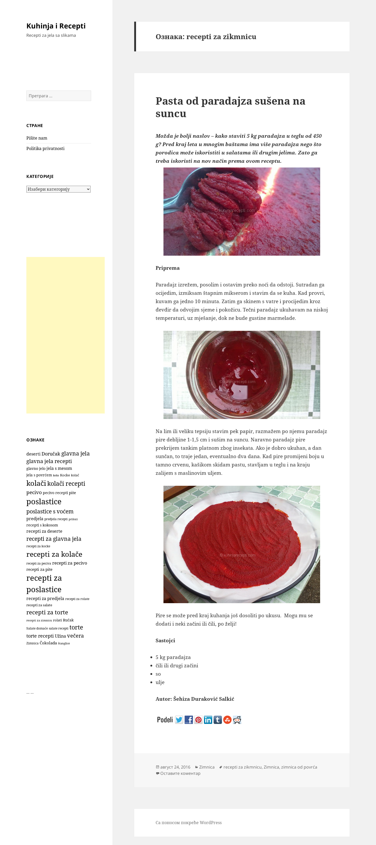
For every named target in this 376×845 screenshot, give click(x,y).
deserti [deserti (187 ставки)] (33, 454)
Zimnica (207, 767)
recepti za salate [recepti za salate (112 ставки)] (39, 605)
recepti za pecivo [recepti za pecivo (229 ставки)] (69, 563)
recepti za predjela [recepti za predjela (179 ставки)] (45, 598)
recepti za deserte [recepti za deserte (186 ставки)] (44, 531)
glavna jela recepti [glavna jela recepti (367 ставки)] (49, 461)
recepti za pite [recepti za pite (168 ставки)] (39, 569)
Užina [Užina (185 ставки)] (60, 636)
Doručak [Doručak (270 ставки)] (51, 454)
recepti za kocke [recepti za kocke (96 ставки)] (38, 546)
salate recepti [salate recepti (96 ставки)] (58, 628)
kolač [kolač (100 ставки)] (75, 475)
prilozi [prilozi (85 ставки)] (73, 519)
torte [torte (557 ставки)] (76, 627)
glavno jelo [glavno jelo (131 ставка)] (35, 468)
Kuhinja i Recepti (56, 26)
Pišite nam (36, 138)
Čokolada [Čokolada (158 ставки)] (48, 642)
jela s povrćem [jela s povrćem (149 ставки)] (39, 474)
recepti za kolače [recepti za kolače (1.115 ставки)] (54, 554)
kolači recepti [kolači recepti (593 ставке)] (66, 484)
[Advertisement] (65, 335)
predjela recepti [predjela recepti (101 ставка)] (56, 519)
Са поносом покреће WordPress (189, 822)
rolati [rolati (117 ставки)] (57, 620)
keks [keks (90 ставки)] (56, 475)
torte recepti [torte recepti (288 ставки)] (40, 635)
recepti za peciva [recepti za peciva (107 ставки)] (38, 563)
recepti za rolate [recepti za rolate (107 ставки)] (77, 599)
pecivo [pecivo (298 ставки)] (34, 492)
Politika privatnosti (45, 148)
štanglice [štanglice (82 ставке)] (64, 643)
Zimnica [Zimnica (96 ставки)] (32, 643)
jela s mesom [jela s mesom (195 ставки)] (59, 468)
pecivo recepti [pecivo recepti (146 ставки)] (55, 492)
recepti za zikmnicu (243, 767)
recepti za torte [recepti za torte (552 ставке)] (47, 612)
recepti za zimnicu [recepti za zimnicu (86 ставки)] (39, 620)
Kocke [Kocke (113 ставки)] (65, 475)
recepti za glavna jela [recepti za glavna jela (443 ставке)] (53, 538)
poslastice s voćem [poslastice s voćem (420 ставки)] (50, 511)
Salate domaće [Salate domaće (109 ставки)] (37, 628)
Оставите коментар (180, 773)
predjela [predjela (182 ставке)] (34, 519)
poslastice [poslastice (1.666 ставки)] (44, 501)
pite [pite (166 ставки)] (72, 492)
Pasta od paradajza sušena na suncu (231, 107)
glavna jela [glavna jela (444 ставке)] (75, 453)
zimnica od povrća (299, 767)
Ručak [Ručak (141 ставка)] (68, 620)
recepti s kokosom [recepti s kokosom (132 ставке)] (42, 525)
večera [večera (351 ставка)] (75, 635)
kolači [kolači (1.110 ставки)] (36, 483)
